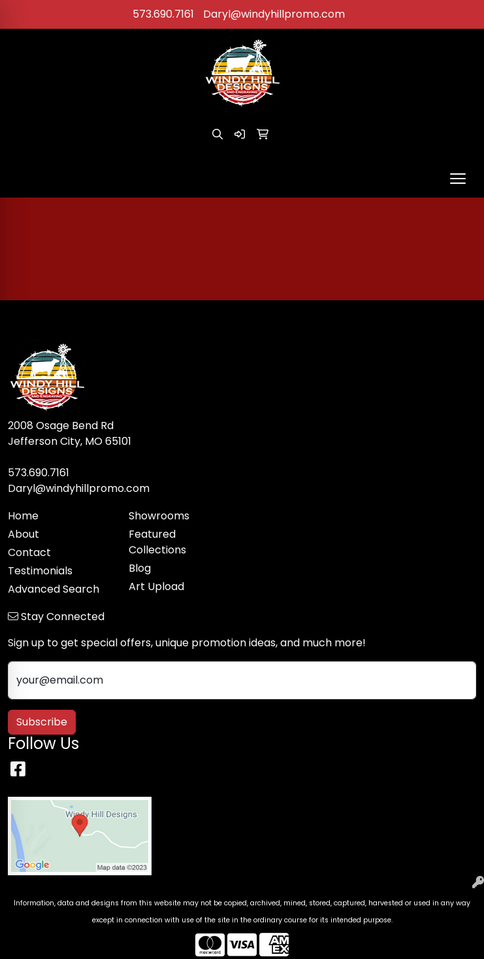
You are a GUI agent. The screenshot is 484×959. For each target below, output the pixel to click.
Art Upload (156, 586)
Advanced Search (53, 589)
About (23, 534)
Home (23, 515)
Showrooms (159, 515)
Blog (140, 568)
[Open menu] (458, 179)
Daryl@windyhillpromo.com (274, 14)
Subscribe (41, 721)
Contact (29, 552)
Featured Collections (157, 542)
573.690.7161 (163, 14)
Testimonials (40, 570)
